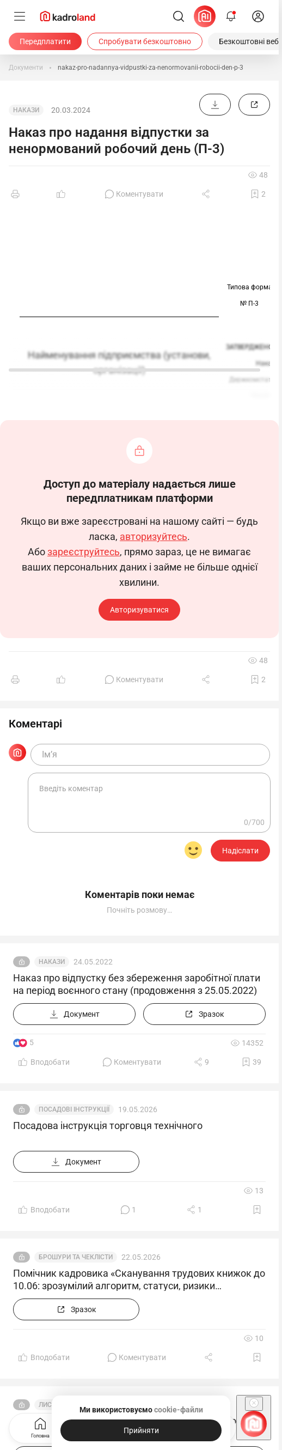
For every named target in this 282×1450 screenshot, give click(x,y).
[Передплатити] (45, 41)
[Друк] (15, 194)
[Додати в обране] (258, 194)
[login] (258, 16)
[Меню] (19, 16)
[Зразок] (254, 105)
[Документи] (26, 67)
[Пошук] (178, 16)
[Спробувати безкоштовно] (145, 41)
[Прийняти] (141, 1430)
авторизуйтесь (153, 537)
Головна (40, 1427)
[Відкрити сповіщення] (231, 16)
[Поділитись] (207, 194)
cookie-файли (178, 1409)
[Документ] (215, 105)
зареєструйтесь (83, 552)
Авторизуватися (139, 609)
